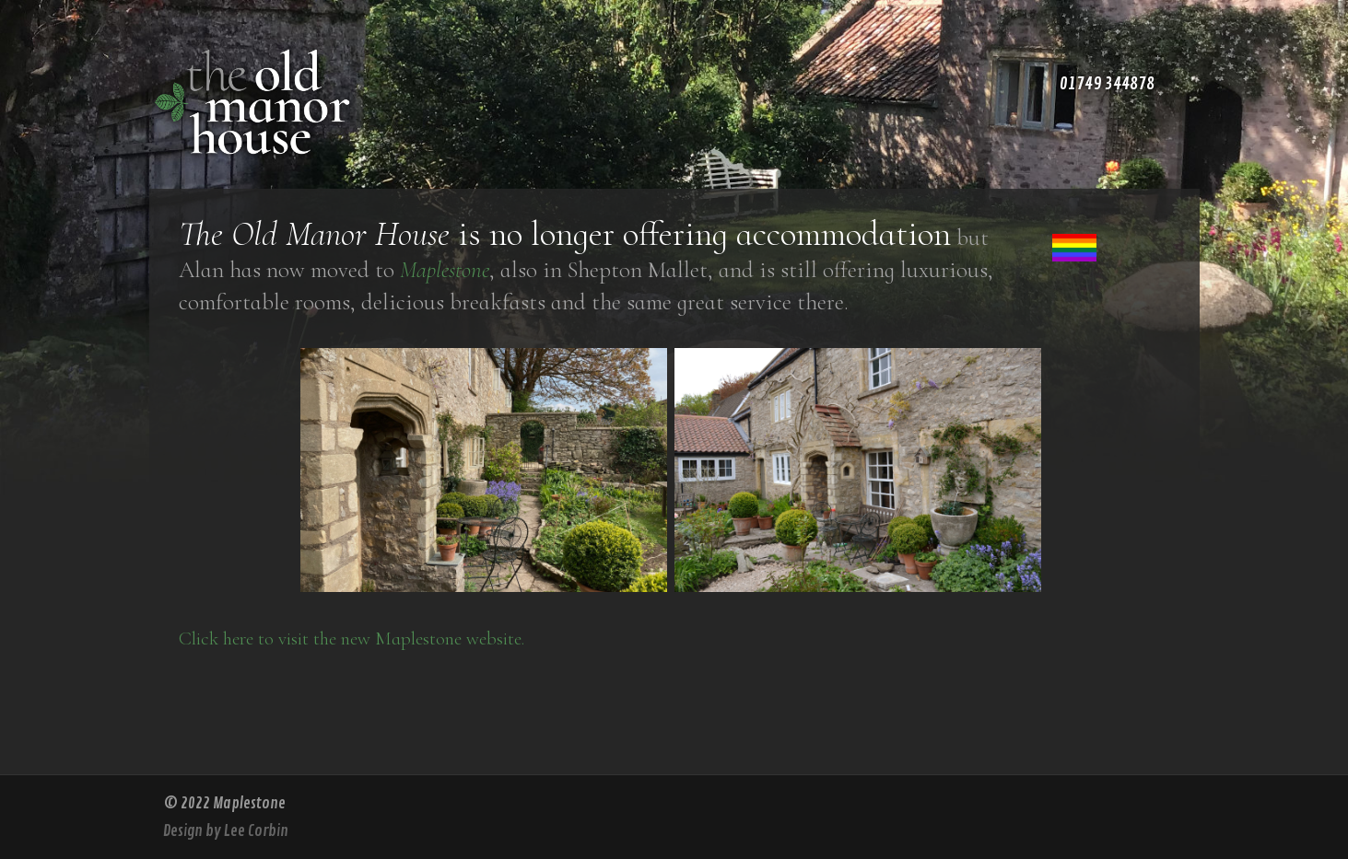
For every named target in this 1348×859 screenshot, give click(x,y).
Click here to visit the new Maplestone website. (351, 638)
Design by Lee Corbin (225, 831)
